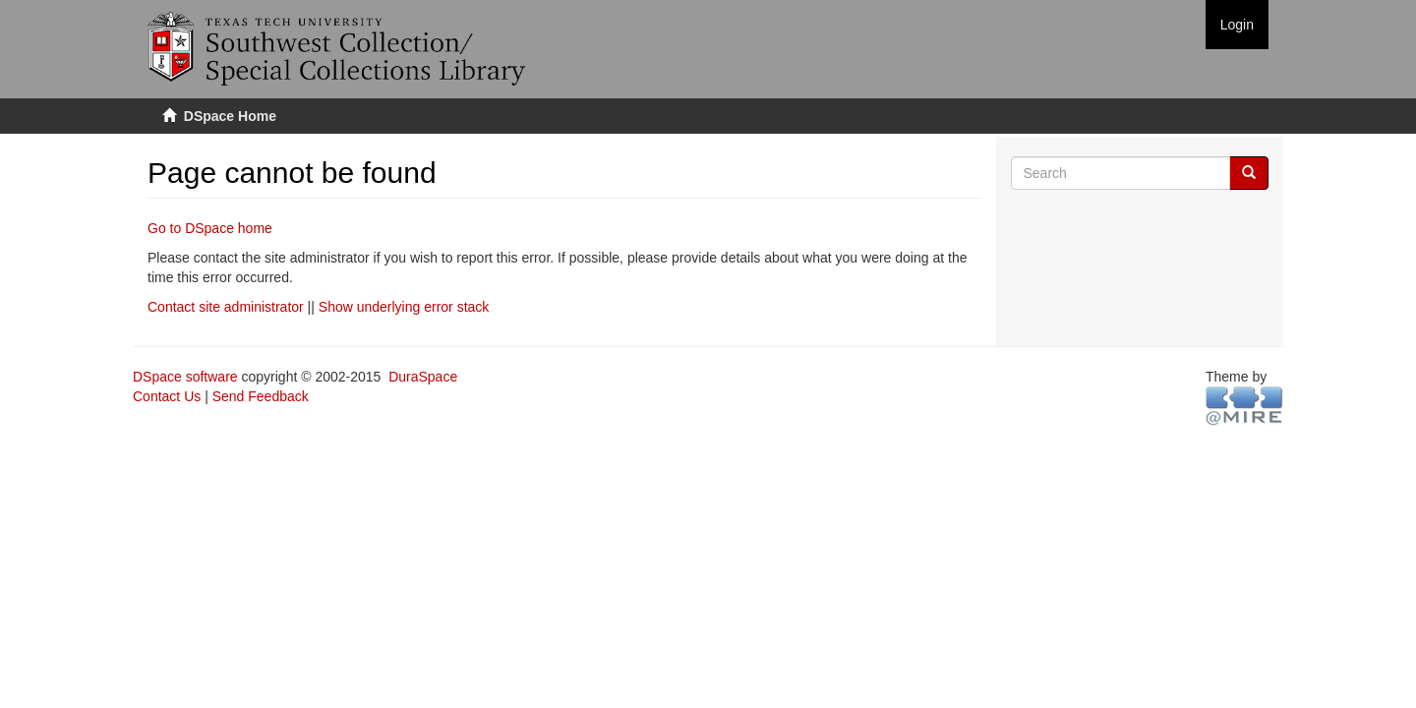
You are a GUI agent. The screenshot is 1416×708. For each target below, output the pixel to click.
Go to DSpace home (210, 228)
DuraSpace (422, 376)
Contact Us (167, 396)
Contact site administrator (226, 307)
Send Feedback (260, 396)
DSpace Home (230, 116)
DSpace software (185, 376)
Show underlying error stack (404, 307)
